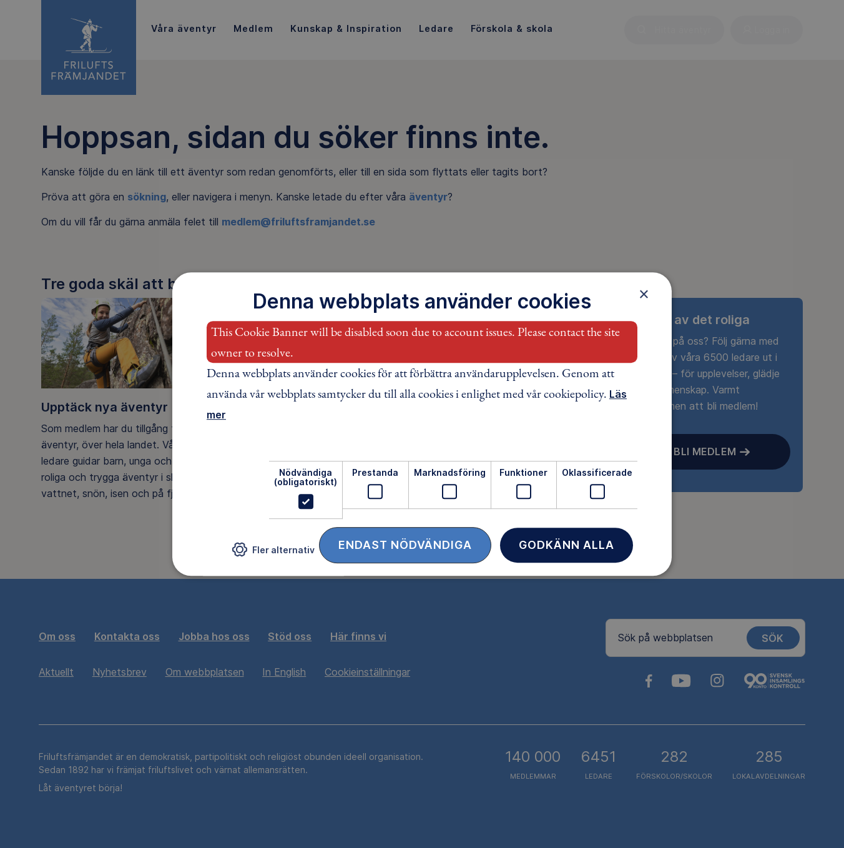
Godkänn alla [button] (566, 544)
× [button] (644, 294)
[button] (273, 554)
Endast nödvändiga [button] (405, 544)
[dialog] (422, 424)
